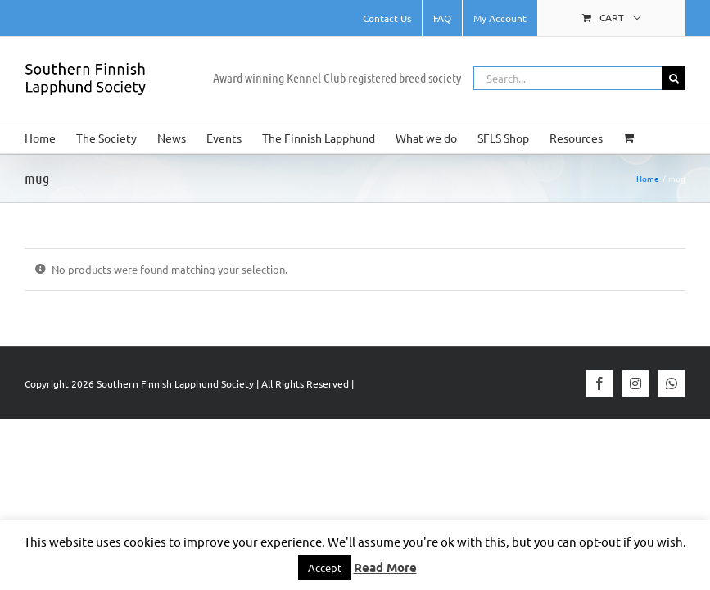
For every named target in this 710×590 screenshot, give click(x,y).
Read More (385, 567)
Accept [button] (324, 567)
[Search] (673, 78)
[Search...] (567, 78)
